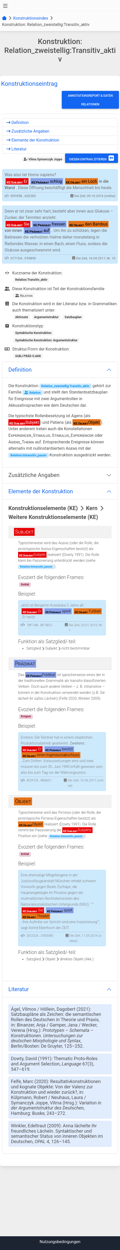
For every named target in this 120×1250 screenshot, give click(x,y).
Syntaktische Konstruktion (33, 333)
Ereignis (26, 716)
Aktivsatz (21, 317)
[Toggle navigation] (5, 6)
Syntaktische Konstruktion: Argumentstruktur (46, 340)
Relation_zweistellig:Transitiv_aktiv (65, 386)
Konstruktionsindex (30, 18)
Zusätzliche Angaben (27, 131)
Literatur (16, 149)
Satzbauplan (73, 317)
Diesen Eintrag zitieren (91, 158)
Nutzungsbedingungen (60, 1241)
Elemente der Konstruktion (32, 140)
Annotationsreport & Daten (90, 95)
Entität (25, 584)
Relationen (90, 104)
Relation (32, 392)
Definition (17, 122)
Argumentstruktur (46, 317)
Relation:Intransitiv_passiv (28, 455)
